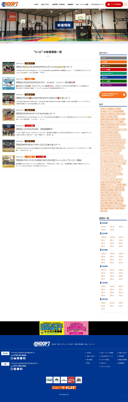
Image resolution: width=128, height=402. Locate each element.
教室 (122, 200)
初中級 (119, 184)
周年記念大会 (104, 190)
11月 (111, 237)
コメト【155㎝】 (110, 158)
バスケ (109, 171)
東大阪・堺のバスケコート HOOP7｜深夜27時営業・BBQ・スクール (64, 344)
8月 (111, 240)
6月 (102, 243)
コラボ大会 (110, 161)
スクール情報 (106, 81)
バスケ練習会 (120, 122)
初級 (124, 114)
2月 (102, 230)
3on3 (116, 127)
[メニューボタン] (125, 4)
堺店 (123, 190)
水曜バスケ (103, 116)
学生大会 (110, 198)
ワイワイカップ (111, 177)
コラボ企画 (103, 161)
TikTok (117, 145)
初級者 (124, 184)
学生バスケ (103, 198)
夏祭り (107, 192)
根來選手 (109, 205)
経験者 (106, 208)
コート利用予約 (116, 4)
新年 (102, 203)
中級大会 (119, 114)
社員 (102, 208)
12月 (102, 237)
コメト (102, 158)
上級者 (102, 182)
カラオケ (117, 153)
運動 (117, 119)
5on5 (102, 132)
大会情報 (104, 62)
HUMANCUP (112, 140)
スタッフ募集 (117, 166)
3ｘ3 (111, 129)
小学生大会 (103, 200)
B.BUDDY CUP (104, 135)
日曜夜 (106, 203)
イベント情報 (106, 69)
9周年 (110, 132)
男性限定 (123, 205)
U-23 (102, 150)
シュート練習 (122, 164)
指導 (118, 200)
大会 (111, 192)
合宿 (117, 187)
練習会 (112, 119)
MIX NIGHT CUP (121, 140)
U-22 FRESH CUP (120, 148)
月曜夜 (115, 203)
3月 (120, 227)
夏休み (102, 192)
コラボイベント (119, 158)
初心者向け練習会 (110, 124)
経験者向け (112, 208)
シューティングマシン (106, 164)
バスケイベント (116, 171)
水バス (114, 205)
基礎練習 (121, 111)
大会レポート (106, 66)
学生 (119, 195)
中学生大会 (113, 182)
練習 (117, 208)
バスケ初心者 (114, 111)
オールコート (110, 153)
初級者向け (103, 187)
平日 (114, 114)
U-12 (122, 145)
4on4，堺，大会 (122, 129)
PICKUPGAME (110, 143)
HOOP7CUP (104, 140)
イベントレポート (107, 73)
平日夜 (109, 200)
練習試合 (122, 208)
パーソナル (111, 169)
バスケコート (112, 122)
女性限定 (115, 195)
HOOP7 (110, 137)
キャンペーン (104, 156)
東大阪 (120, 203)
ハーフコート (119, 169)
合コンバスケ (111, 187)
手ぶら (114, 200)
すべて (104, 58)
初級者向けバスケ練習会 (115, 108)
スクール (103, 166)
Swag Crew (111, 145)
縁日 (102, 211)
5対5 (106, 132)
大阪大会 (109, 195)
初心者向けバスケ (105, 111)
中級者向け (103, 184)
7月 (120, 240)
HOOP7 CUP (117, 137)
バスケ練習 (122, 119)
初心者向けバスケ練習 (106, 114)
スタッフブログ (107, 85)
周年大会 (121, 187)
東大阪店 (103, 205)
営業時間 (111, 190)
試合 (106, 211)
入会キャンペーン (112, 184)
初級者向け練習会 (105, 119)
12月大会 (123, 124)
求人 (118, 205)
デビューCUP (104, 169)
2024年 (103, 127)
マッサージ (103, 177)
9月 (102, 240)
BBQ (111, 135)
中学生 (107, 182)
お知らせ (104, 77)
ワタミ (120, 179)
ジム (116, 161)
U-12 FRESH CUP (105, 148)
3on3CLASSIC (104, 129)
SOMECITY (104, 145)
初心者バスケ (104, 108)
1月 (111, 230)
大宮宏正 (103, 195)
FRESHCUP (104, 137)
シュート (115, 164)
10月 (120, 237)
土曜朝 (116, 190)
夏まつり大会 (104, 122)
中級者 (118, 182)
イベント (103, 153)
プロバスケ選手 (118, 174)
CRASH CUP (117, 135)
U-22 (112, 148)
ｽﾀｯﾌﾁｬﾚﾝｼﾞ (109, 166)
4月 (111, 227)
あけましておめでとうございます (113, 150)
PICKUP (103, 143)
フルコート (110, 174)
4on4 (115, 129)
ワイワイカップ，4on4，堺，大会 (109, 179)
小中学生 (116, 198)
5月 (102, 227)
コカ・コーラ (119, 156)
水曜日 (102, 124)
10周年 (117, 124)
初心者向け (110, 116)
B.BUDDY (115, 132)
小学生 (121, 198)
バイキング (103, 171)
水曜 (116, 116)
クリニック (111, 156)
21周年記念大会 (110, 127)
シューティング (122, 161)
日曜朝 (111, 203)
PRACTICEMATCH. (120, 143)
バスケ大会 (103, 174)
